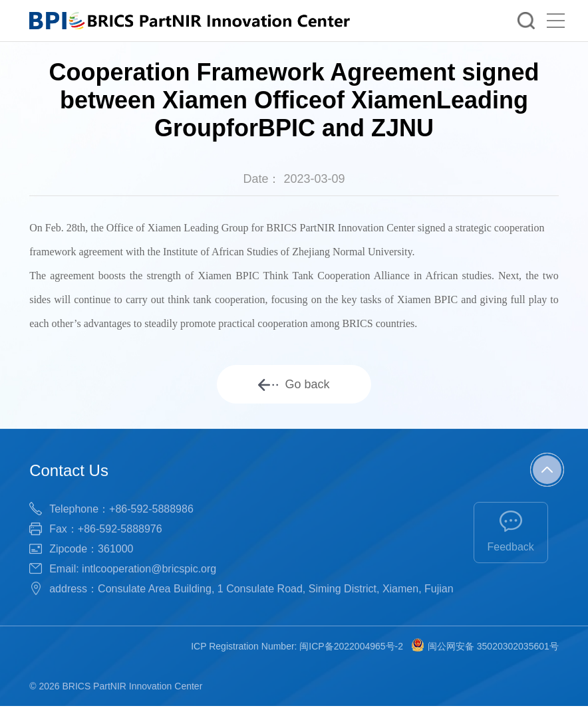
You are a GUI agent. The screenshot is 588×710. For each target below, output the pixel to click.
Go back (293, 384)
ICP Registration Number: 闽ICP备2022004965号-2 (297, 647)
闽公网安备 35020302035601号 (485, 647)
